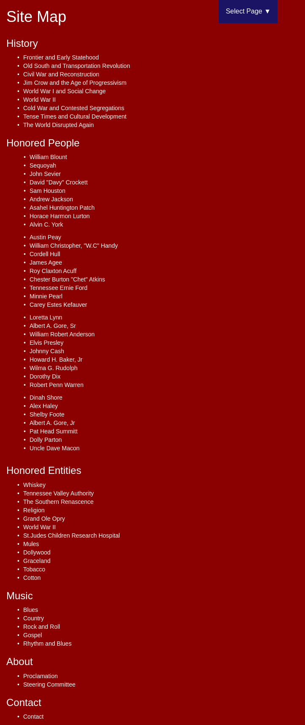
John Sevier (45, 173)
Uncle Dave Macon (54, 448)
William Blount (48, 157)
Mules (31, 544)
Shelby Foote (47, 414)
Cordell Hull (45, 254)
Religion (34, 510)
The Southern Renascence (58, 501)
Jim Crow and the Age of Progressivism (74, 82)
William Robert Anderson (62, 334)
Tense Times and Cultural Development (74, 116)
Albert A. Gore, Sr (53, 325)
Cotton (32, 577)
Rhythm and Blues (47, 643)
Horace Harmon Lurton (60, 216)
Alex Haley (44, 406)
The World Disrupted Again (58, 125)
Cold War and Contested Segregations (73, 108)
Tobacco (34, 569)
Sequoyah (43, 165)
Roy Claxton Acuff (53, 271)
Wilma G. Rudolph (54, 368)
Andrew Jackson (51, 199)
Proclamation (40, 676)
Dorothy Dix (45, 376)
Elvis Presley (46, 342)
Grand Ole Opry (44, 518)
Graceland (37, 560)
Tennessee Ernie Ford (58, 287)
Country (33, 618)
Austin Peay (45, 237)
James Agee (46, 262)
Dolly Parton (46, 439)
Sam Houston (47, 190)
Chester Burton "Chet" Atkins (67, 279)
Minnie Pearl (46, 296)
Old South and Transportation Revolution (76, 65)
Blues (30, 609)
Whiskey (34, 485)
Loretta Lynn (46, 317)
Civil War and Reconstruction (61, 74)
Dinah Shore (46, 397)
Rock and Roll (41, 626)
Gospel (32, 635)
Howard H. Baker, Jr (56, 359)
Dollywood (37, 552)
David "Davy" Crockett (59, 182)
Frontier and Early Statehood (61, 57)
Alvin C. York (46, 224)
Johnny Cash (47, 351)
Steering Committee (49, 684)
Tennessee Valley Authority (58, 493)
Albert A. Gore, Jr (52, 422)
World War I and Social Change (64, 91)
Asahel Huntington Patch (62, 207)
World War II (39, 99)
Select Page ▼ (248, 11)
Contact (33, 716)
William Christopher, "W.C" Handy (74, 245)
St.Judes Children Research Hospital (71, 535)
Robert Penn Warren (57, 384)
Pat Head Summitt (54, 431)
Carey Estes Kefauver (58, 304)
